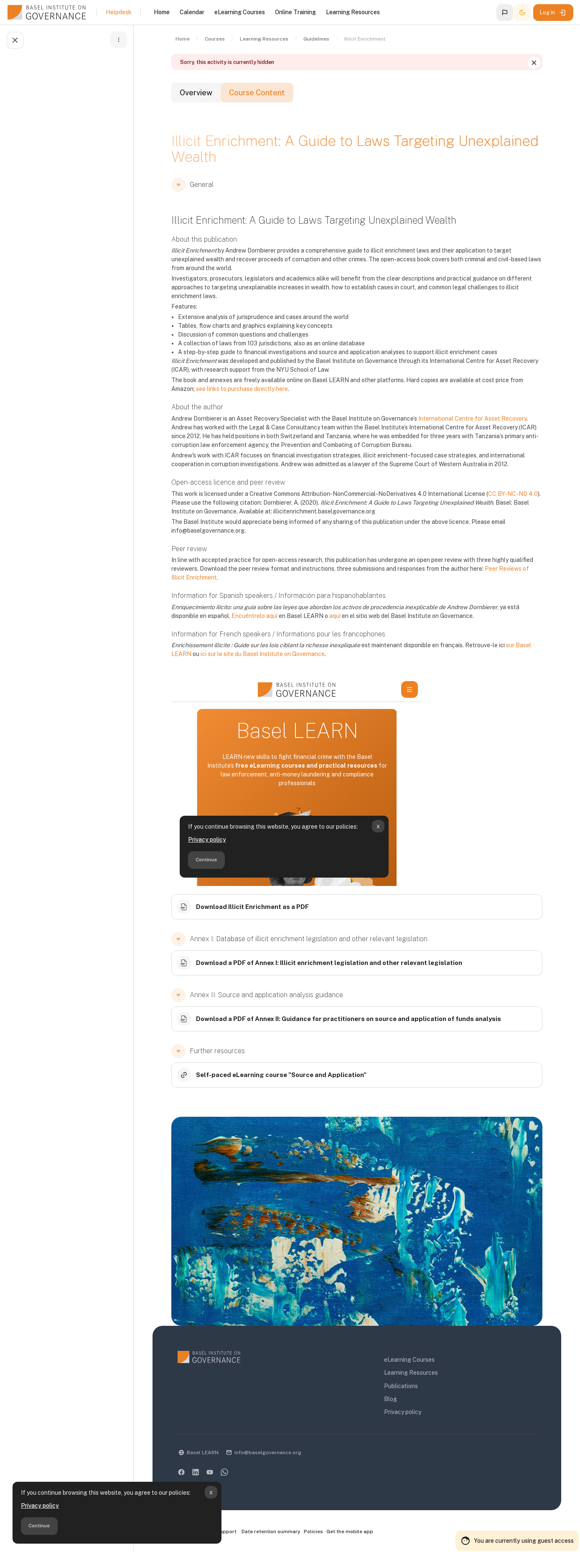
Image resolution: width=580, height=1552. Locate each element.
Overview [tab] (196, 92)
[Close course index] (15, 40)
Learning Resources (411, 1372)
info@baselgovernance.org (267, 1452)
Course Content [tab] (257, 92)
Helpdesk (119, 12)
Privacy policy (40, 1505)
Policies (313, 1531)
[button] (504, 12)
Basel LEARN (203, 1452)
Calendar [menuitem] (192, 12)
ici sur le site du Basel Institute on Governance (263, 654)
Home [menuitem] (162, 12)
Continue (39, 1526)
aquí (335, 616)
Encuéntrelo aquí (254, 616)
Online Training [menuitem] (295, 12)
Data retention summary (271, 1531)
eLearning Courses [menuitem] (239, 12)
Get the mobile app (349, 1531)
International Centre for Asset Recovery (472, 418)
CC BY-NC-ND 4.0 (513, 493)
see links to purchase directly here (242, 388)
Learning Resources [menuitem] (353, 12)
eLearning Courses (409, 1359)
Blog (390, 1399)
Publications (401, 1386)
